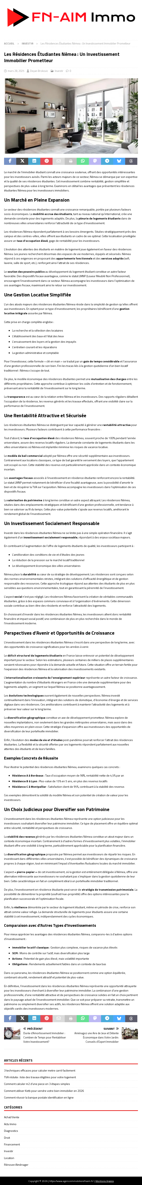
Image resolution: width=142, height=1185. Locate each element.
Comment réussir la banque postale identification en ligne (39, 1097)
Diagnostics (11, 1131)
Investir (59, 71)
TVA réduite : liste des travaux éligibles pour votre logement (40, 1077)
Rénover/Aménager (16, 1164)
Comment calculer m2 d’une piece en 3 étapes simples (37, 1084)
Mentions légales (105, 1181)
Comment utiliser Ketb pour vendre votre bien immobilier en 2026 (44, 1091)
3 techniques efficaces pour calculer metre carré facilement (39, 1070)
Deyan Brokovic (39, 71)
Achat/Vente (11, 1117)
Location (9, 1158)
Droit (7, 1137)
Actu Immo (10, 1124)
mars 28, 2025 (16, 71)
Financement (12, 1144)
